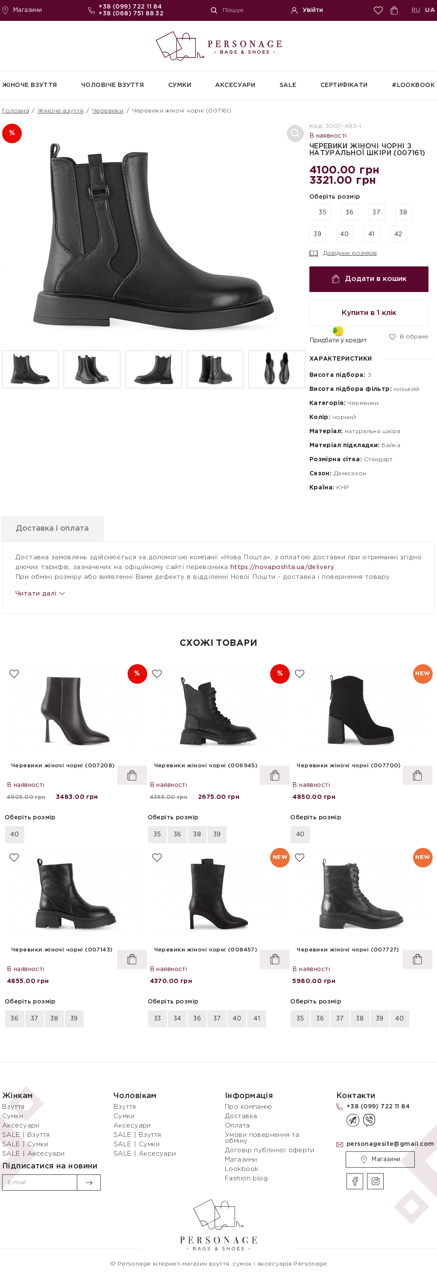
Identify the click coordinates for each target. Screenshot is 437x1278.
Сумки (179, 85)
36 (349, 212)
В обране (408, 336)
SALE (288, 85)
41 (371, 234)
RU (416, 10)
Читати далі (39, 593)
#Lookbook (413, 85)
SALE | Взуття (26, 1135)
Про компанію (248, 1107)
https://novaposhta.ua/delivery (282, 567)
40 (344, 234)
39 (317, 234)
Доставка (241, 1116)
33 (157, 1018)
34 (177, 1018)
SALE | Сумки (25, 1144)
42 (398, 234)
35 (322, 212)
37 (376, 212)
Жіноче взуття (29, 85)
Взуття (13, 1107)
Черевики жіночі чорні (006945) (206, 765)
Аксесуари (235, 85)
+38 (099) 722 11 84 (130, 6)
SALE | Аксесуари (33, 1154)
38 (403, 212)
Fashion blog (246, 1178)
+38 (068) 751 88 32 (131, 13)
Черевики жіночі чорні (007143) (62, 950)
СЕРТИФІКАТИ (344, 85)
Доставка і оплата (58, 528)
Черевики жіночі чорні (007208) (63, 765)
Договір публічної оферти (269, 1150)
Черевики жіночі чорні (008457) (205, 950)
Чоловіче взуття (112, 85)
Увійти (307, 10)
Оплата (237, 1125)
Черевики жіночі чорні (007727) (348, 950)
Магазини (22, 10)
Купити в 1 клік (368, 313)
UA (430, 10)
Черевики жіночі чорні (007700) (349, 765)
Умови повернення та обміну (262, 1138)
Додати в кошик (369, 279)
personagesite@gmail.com (390, 1144)
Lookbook (241, 1169)
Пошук (227, 10)
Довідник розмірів (343, 253)
